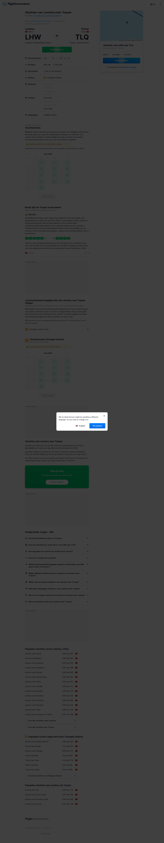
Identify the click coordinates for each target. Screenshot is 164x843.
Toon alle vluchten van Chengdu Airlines (44, 776)
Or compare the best (121, 67)
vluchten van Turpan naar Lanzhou (48, 16)
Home (27, 21)
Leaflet (121, 40)
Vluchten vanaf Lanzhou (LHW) (41, 21)
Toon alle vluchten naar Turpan (40, 727)
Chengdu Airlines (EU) (36, 329)
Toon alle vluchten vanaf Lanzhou (41, 720)
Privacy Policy (48, 828)
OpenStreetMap (131, 40)
